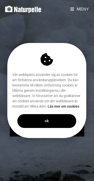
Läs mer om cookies (56, 106)
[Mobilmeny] (79, 9)
